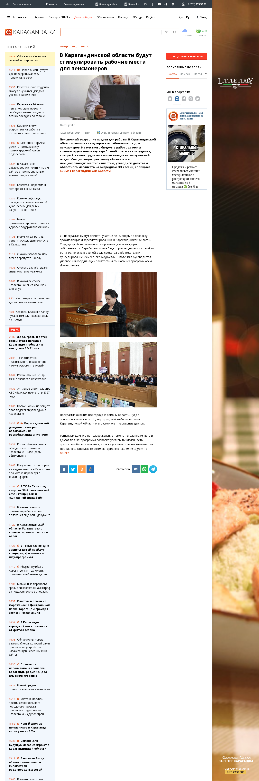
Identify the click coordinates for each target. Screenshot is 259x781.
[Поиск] (174, 32)
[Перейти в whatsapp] (193, 4)
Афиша (39, 17)
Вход (201, 17)
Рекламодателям (74, 4)
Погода (123, 17)
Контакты (52, 4)
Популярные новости (184, 67)
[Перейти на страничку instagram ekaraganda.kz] (106, 4)
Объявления (105, 17)
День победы (83, 17)
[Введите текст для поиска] (109, 32)
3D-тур (137, 17)
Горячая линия (22, 4)
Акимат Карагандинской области (119, 132)
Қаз (181, 17)
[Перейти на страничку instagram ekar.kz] (131, 4)
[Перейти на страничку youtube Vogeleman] (159, 4)
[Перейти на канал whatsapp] (173, 4)
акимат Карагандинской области (85, 171)
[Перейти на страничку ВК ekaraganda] (146, 4)
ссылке (64, 453)
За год (198, 74)
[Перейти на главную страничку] (8, 4)
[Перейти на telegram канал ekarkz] (166, 4)
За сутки (173, 74)
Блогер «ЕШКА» (59, 17)
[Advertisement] (108, 203)
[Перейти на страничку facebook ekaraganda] (152, 4)
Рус (188, 17)
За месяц (185, 74)
